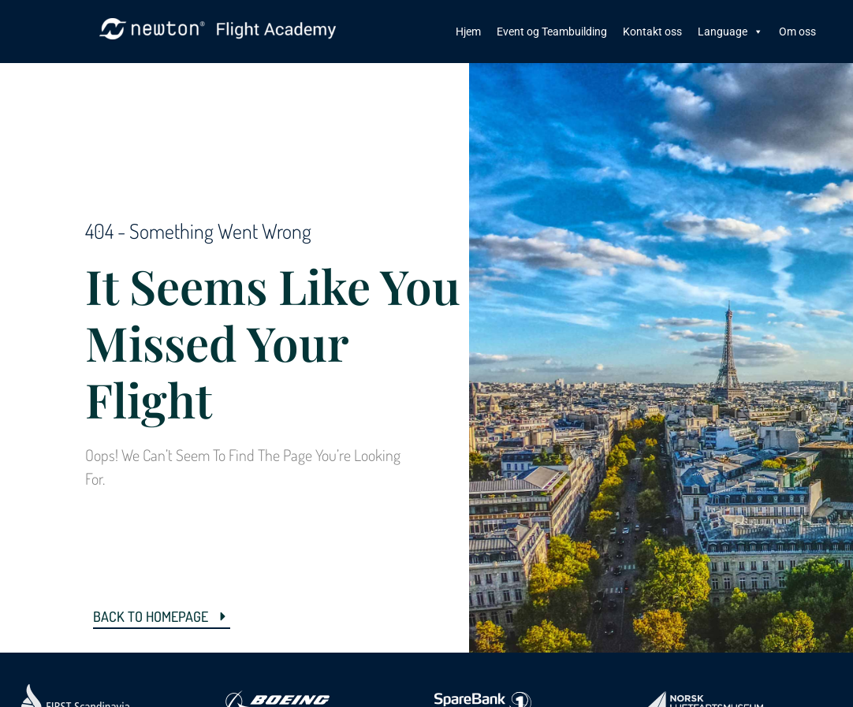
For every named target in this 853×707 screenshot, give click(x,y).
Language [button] (730, 31)
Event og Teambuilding (552, 31)
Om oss (797, 31)
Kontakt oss (652, 31)
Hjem (468, 31)
